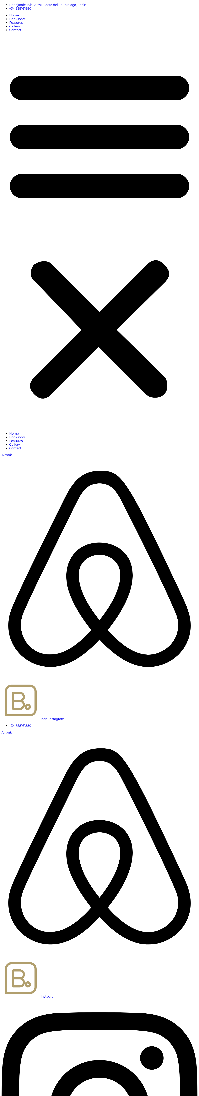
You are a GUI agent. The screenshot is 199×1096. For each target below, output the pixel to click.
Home (14, 15)
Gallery (14, 26)
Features (16, 23)
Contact (15, 30)
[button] (99, 232)
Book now (17, 19)
